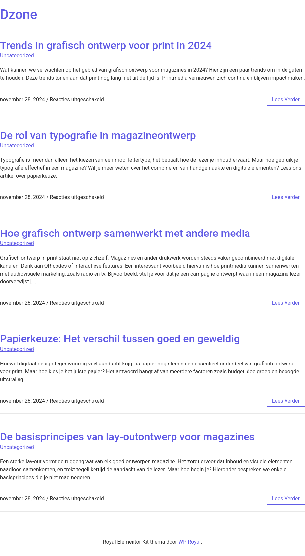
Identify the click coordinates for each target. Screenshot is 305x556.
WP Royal (189, 542)
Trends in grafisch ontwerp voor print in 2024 (106, 45)
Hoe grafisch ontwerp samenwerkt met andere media (125, 233)
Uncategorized (17, 55)
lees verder (286, 99)
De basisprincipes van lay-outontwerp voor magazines (127, 436)
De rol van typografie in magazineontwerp (98, 135)
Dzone (18, 14)
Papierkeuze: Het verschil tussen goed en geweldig (120, 338)
